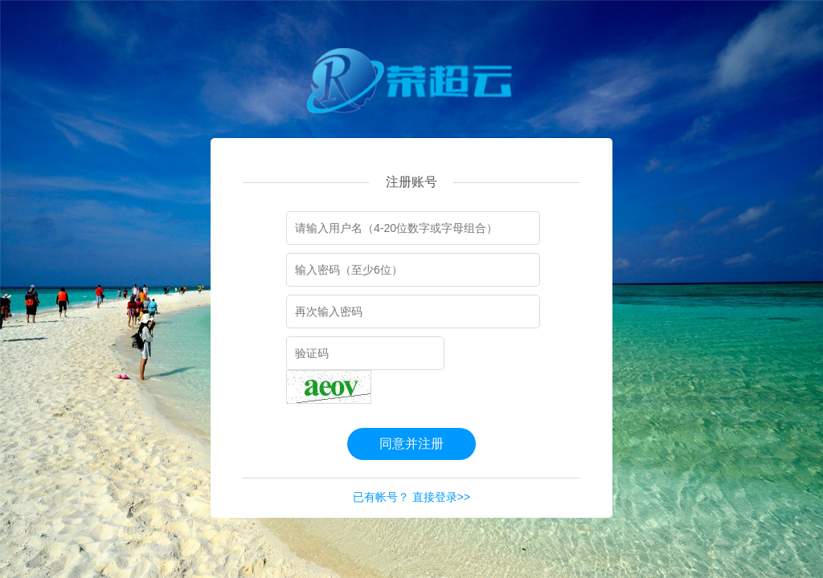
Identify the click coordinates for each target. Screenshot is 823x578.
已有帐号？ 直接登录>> (411, 496)
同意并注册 (411, 443)
